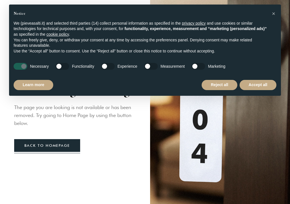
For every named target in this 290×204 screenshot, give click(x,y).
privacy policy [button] (194, 23)
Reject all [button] (219, 84)
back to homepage (47, 145)
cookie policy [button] (57, 34)
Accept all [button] (258, 84)
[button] (273, 13)
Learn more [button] (33, 84)
